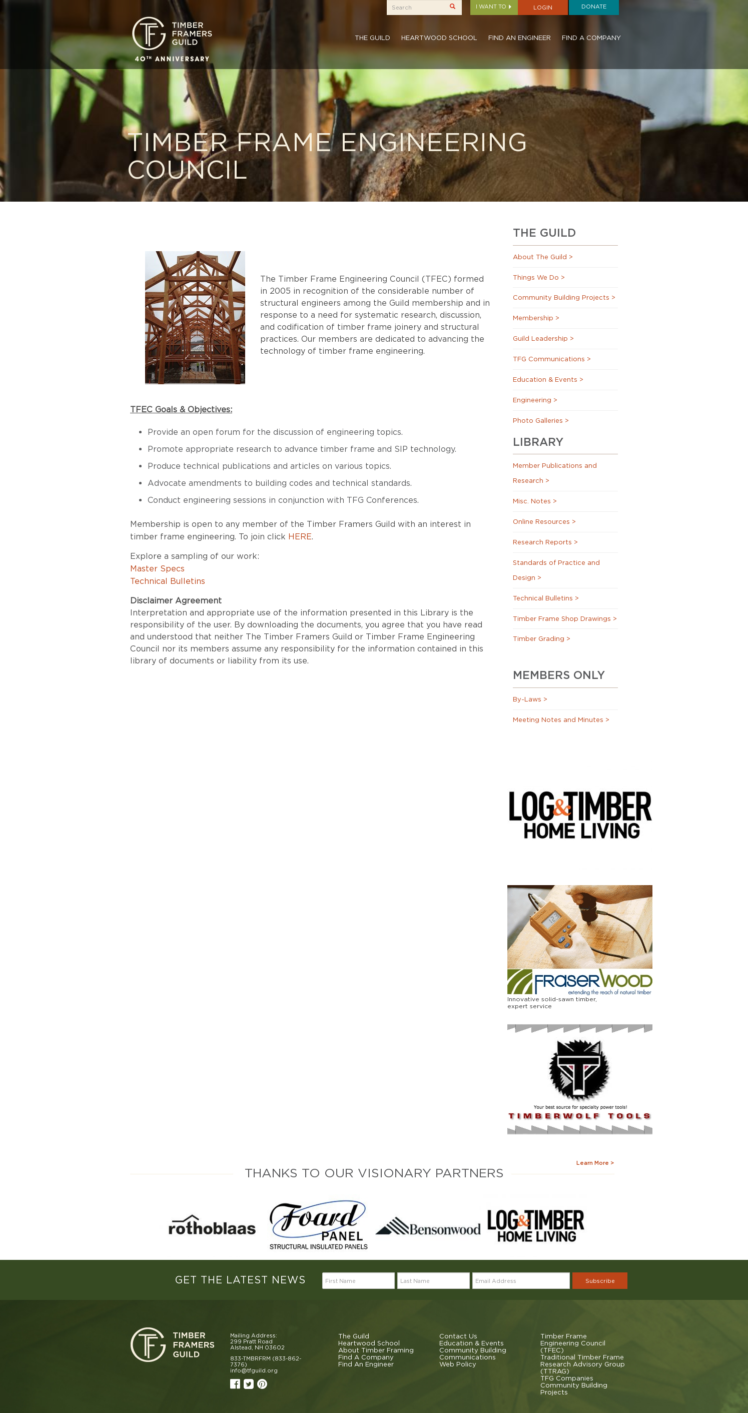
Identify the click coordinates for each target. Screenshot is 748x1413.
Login (542, 8)
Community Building (472, 1349)
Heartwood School (439, 37)
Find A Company (591, 37)
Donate (593, 7)
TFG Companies (566, 1377)
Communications (467, 1356)
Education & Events (471, 1342)
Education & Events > (548, 379)
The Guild (372, 37)
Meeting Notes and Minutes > (561, 719)
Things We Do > (539, 277)
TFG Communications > (552, 358)
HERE (300, 536)
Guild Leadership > (543, 338)
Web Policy (457, 1363)
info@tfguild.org (254, 1370)
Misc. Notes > (535, 500)
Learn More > (595, 1162)
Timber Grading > (541, 638)
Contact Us (458, 1335)
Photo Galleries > (541, 420)
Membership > (536, 317)
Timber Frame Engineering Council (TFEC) (572, 1342)
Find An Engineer (519, 37)
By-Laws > (530, 698)
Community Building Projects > (564, 297)
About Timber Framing (376, 1349)
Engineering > (535, 399)
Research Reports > (545, 541)
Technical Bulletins (167, 580)
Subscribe (600, 1281)
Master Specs (157, 568)
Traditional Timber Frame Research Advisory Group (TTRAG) (582, 1363)
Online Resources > (544, 521)
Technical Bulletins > (546, 597)
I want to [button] (494, 7)
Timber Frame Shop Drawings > (565, 618)
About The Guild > (543, 256)
